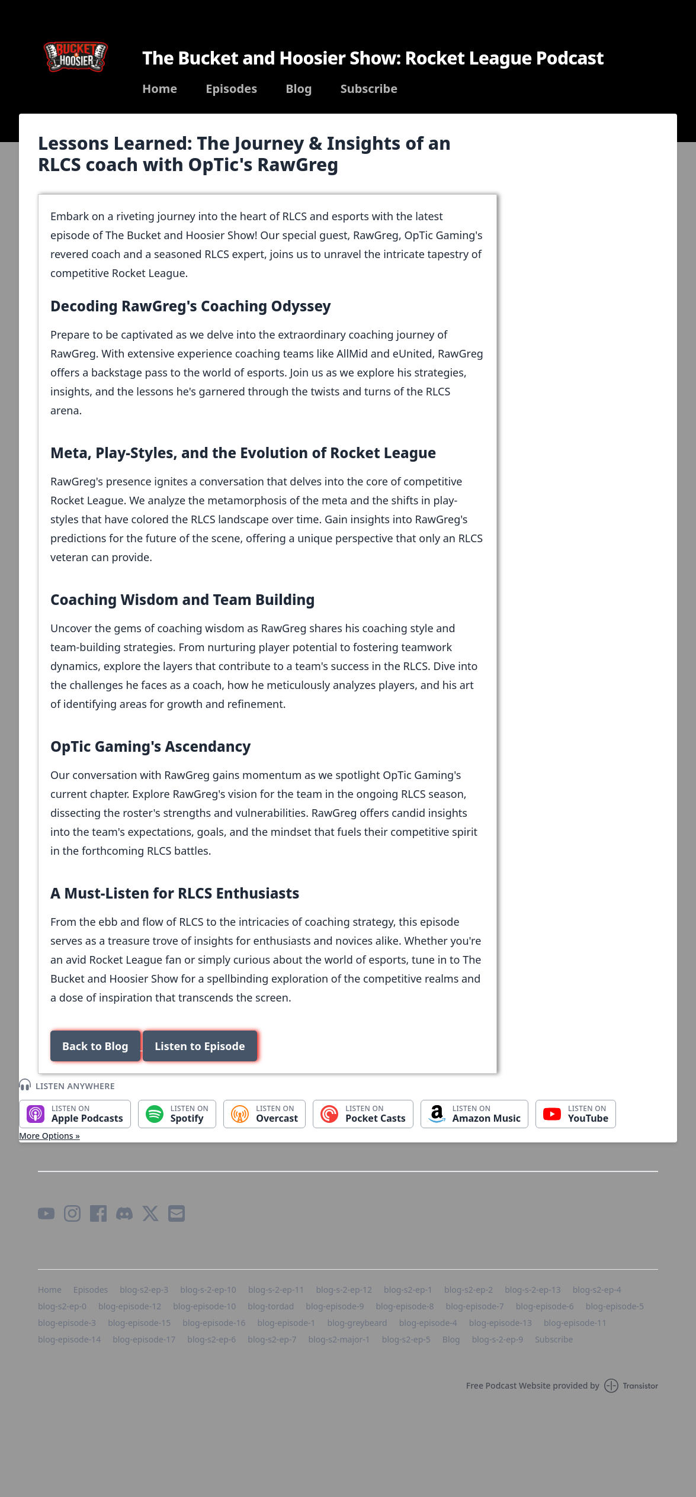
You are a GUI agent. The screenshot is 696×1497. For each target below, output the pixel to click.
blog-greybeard (357, 1322)
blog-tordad (271, 1306)
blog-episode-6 (545, 1306)
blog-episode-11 (575, 1322)
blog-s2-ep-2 (468, 1289)
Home (159, 89)
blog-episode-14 (69, 1339)
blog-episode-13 (500, 1322)
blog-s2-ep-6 (211, 1339)
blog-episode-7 (475, 1306)
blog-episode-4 (428, 1322)
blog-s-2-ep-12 (344, 1289)
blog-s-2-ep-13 (533, 1289)
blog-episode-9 (335, 1306)
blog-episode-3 (67, 1322)
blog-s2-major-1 (339, 1339)
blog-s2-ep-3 (144, 1289)
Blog (299, 89)
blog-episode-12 (129, 1306)
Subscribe (369, 89)
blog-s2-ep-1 (408, 1289)
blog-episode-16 (213, 1322)
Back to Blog (95, 1046)
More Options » (49, 1135)
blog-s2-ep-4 (597, 1289)
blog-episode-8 (405, 1306)
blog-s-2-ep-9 (498, 1339)
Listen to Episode (200, 1046)
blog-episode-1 (286, 1322)
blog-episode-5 (615, 1306)
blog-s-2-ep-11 (276, 1289)
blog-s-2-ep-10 (208, 1289)
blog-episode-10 (204, 1306)
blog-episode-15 (139, 1322)
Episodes (231, 89)
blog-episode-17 (144, 1339)
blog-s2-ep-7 (272, 1339)
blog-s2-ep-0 (62, 1306)
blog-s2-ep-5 (406, 1339)
